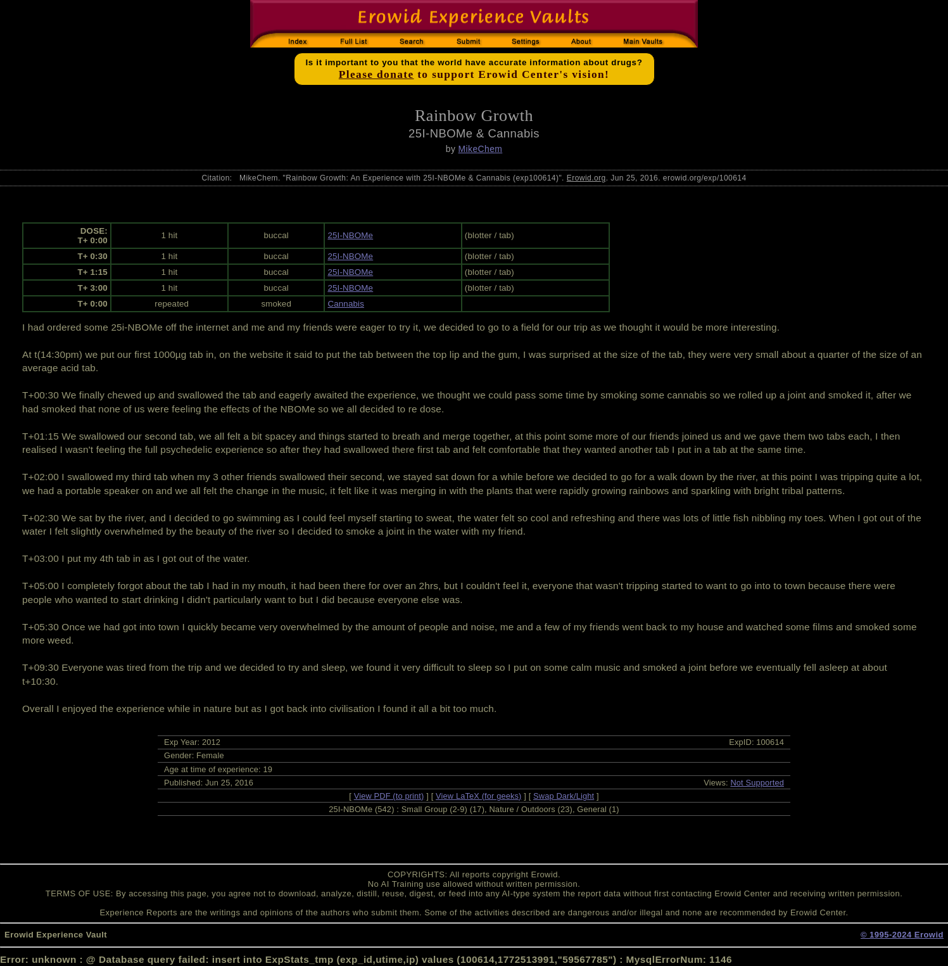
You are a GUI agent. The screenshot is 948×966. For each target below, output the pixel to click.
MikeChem (480, 149)
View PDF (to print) (389, 796)
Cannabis (345, 303)
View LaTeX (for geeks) (478, 796)
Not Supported (757, 782)
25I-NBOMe (350, 235)
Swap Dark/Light (563, 796)
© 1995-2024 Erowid (902, 934)
